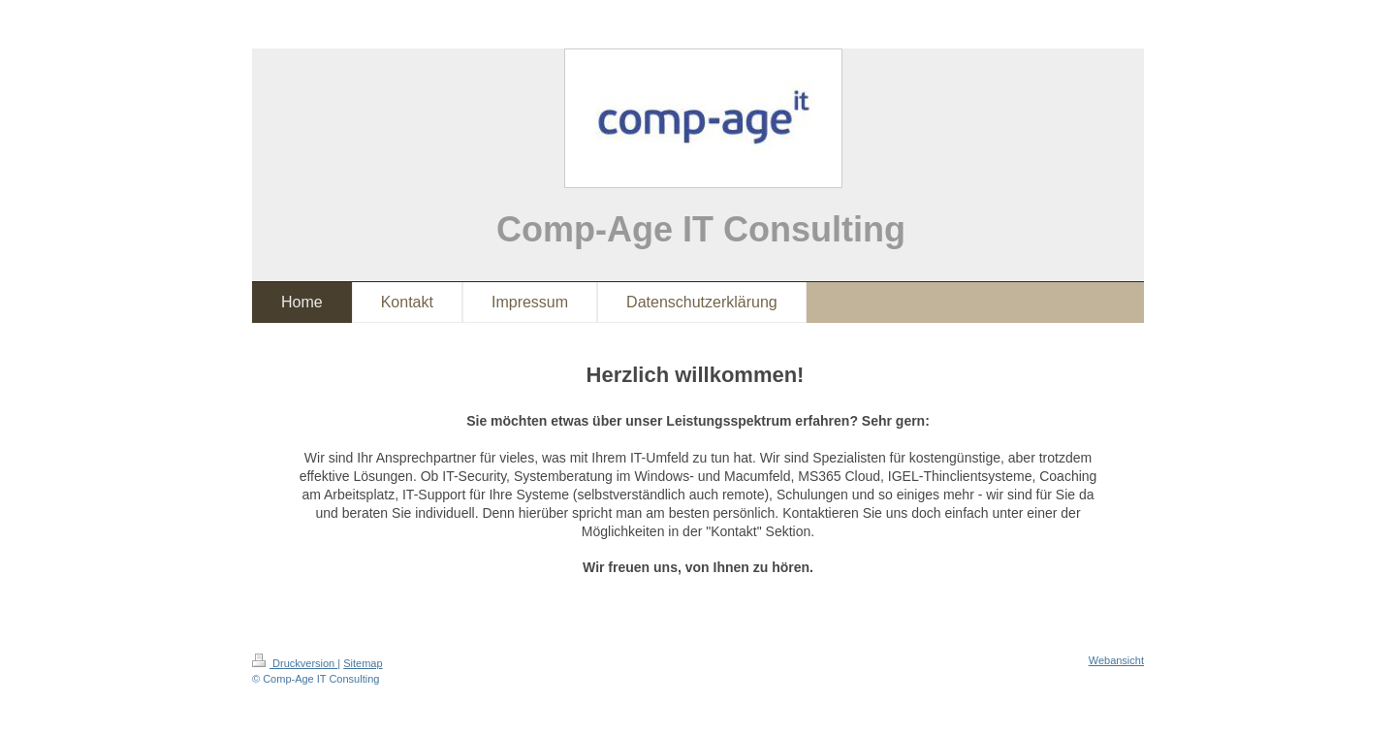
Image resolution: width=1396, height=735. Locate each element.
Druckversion (294, 663)
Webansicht (1116, 660)
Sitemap (362, 663)
